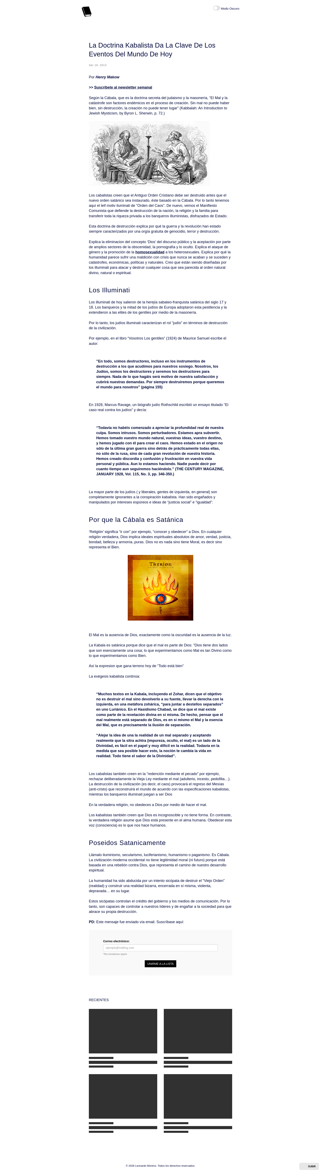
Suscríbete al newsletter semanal (123, 87)
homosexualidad (149, 252)
